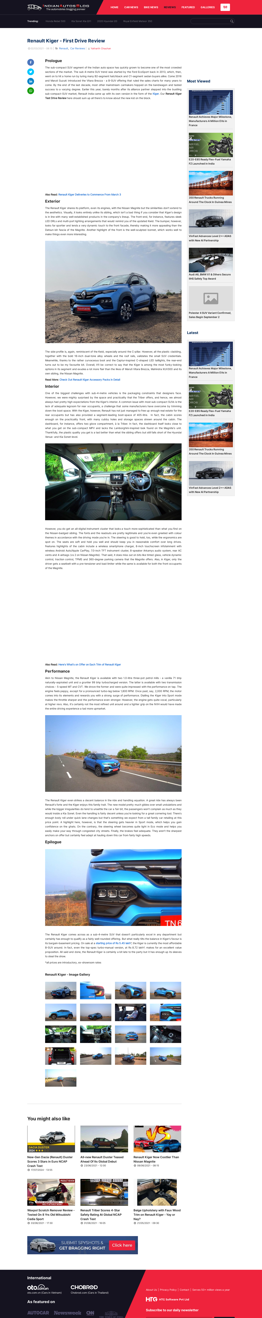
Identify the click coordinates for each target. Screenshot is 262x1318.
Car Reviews (77, 48)
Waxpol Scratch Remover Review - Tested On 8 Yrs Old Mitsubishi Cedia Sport (51, 1214)
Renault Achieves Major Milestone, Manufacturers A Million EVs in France (210, 121)
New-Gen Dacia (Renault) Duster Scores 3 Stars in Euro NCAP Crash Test (50, 1161)
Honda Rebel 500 (55, 21)
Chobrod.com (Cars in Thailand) (90, 1292)
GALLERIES (208, 7)
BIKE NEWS (151, 7)
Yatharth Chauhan (99, 48)
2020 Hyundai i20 (107, 21)
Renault (63, 48)
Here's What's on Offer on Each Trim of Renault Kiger (89, 664)
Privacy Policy (168, 1289)
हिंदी (225, 7)
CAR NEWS (131, 7)
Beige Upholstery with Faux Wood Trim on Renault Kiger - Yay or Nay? (157, 1214)
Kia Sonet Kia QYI (81, 21)
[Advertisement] (211, 55)
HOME (114, 7)
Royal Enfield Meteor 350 (137, 21)
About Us (151, 1289)
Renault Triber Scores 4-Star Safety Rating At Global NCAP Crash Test (101, 1214)
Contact (184, 1289)
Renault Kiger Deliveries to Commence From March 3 (89, 194)
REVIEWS (170, 7)
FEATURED (188, 7)
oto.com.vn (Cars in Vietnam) (44, 1292)
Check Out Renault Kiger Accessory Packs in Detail (89, 379)
